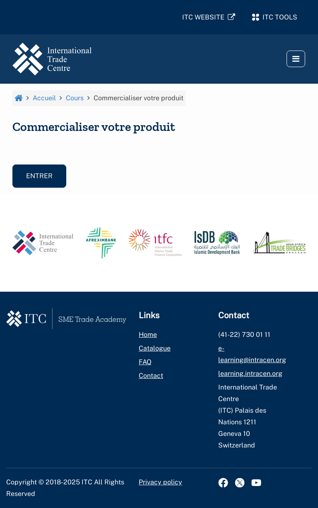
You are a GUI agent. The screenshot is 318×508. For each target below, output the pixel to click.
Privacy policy (160, 482)
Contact (151, 376)
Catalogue (155, 348)
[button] (296, 59)
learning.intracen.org (250, 373)
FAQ (145, 362)
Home (148, 335)
